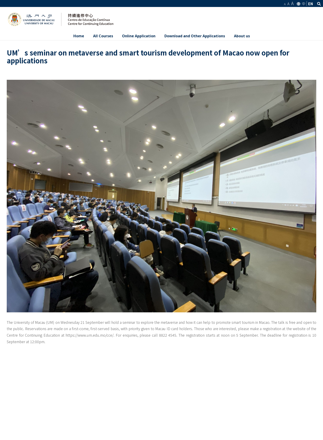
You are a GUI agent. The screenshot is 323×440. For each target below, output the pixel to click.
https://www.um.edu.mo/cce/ (89, 335)
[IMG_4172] (161, 196)
